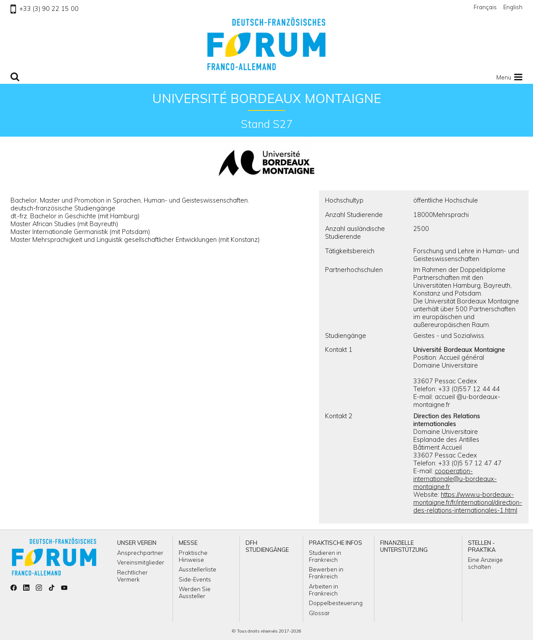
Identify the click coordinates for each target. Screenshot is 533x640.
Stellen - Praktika (482, 546)
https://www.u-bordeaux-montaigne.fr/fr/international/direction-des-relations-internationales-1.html (467, 502)
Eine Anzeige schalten (485, 563)
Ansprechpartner (140, 552)
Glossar (319, 612)
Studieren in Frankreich (325, 556)
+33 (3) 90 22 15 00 (44, 9)
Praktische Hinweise (193, 556)
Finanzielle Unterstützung (404, 546)
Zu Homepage (266, 43)
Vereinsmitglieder (140, 562)
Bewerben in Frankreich (326, 573)
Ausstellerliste (197, 569)
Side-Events (195, 579)
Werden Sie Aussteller (195, 592)
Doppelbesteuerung (336, 602)
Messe (188, 542)
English (513, 6)
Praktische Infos (335, 542)
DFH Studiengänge (267, 546)
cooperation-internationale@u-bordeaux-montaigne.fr (455, 479)
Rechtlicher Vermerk (132, 576)
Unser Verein (136, 542)
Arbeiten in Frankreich (323, 590)
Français (485, 6)
